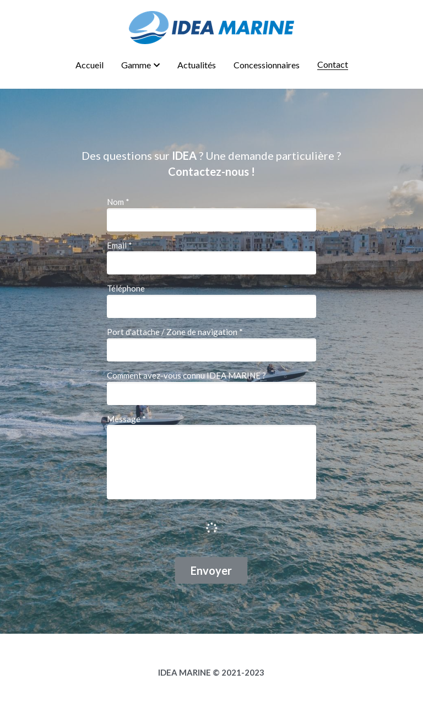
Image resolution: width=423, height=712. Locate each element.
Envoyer (211, 570)
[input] (211, 219)
